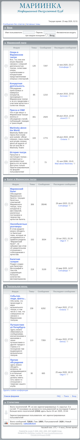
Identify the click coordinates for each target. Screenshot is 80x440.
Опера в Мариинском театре (16, 55)
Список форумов (11, 396)
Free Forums (48, 433)
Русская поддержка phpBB (40, 435)
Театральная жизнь (17, 286)
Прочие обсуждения (16, 361)
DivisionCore (58, 433)
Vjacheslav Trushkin (34, 433)
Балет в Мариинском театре (21, 179)
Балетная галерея (15, 260)
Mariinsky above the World (18, 129)
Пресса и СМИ (17, 110)
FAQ (59, 396)
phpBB (30, 431)
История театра (18, 152)
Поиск (66, 396)
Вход (9, 27)
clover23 (63, 118)
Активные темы (33, 24)
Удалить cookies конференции (15, 390)
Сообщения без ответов (14, 24)
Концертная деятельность (17, 84)
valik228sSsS (29, 424)
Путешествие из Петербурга (17, 326)
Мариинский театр (16, 43)
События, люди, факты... (18, 297)
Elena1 (63, 341)
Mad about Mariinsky (64, 164)
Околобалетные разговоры (18, 225)
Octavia (64, 139)
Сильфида (64, 67)
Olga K (63, 241)
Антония (64, 96)
